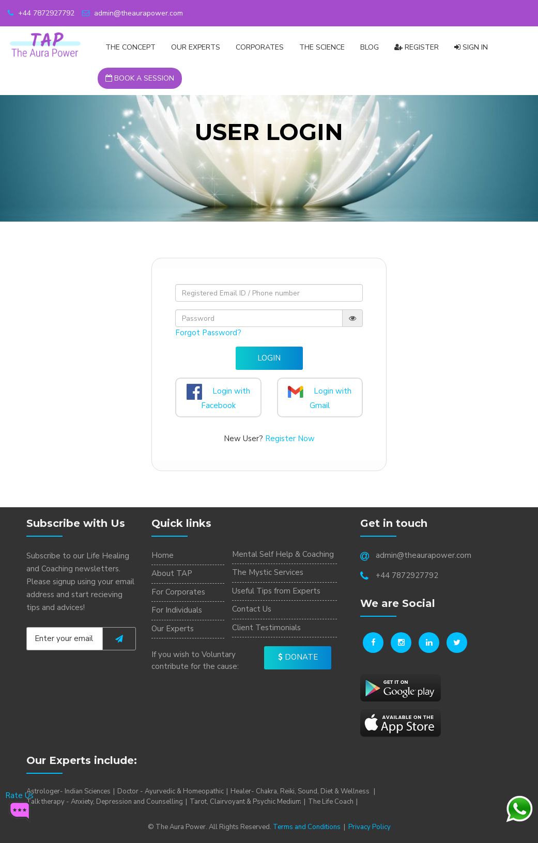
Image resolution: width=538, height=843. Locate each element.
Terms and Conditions (307, 827)
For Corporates (178, 592)
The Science (322, 47)
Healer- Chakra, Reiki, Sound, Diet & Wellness (300, 791)
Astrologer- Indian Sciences (68, 791)
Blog (369, 47)
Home (162, 555)
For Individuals (176, 610)
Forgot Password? (208, 332)
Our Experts (195, 47)
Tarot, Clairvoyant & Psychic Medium (245, 801)
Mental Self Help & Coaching (283, 554)
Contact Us (251, 609)
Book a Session (139, 78)
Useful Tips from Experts (276, 591)
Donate (298, 657)
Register (416, 47)
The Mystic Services (267, 572)
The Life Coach (330, 801)
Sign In (471, 47)
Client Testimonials (266, 627)
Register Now (290, 438)
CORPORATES (260, 47)
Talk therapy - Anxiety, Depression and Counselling (104, 801)
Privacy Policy (369, 827)
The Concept (130, 47)
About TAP (171, 573)
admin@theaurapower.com (132, 13)
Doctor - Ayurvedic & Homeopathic (170, 791)
